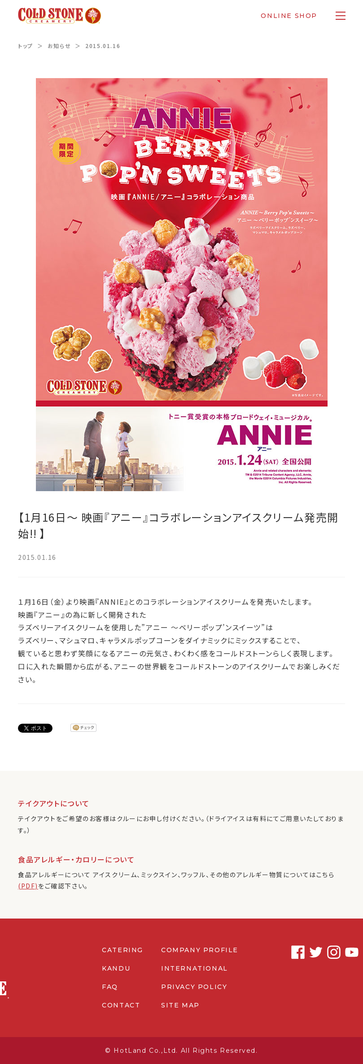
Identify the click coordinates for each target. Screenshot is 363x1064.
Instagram (320, 952)
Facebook (284, 952)
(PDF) (28, 885)
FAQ (110, 987)
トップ (25, 45)
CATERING (122, 950)
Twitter (302, 952)
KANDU (116, 968)
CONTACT (121, 1005)
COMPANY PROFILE (199, 950)
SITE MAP (180, 1005)
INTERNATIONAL (194, 968)
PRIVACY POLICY (194, 987)
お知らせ (59, 45)
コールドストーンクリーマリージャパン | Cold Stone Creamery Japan (60, 15)
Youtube (338, 952)
